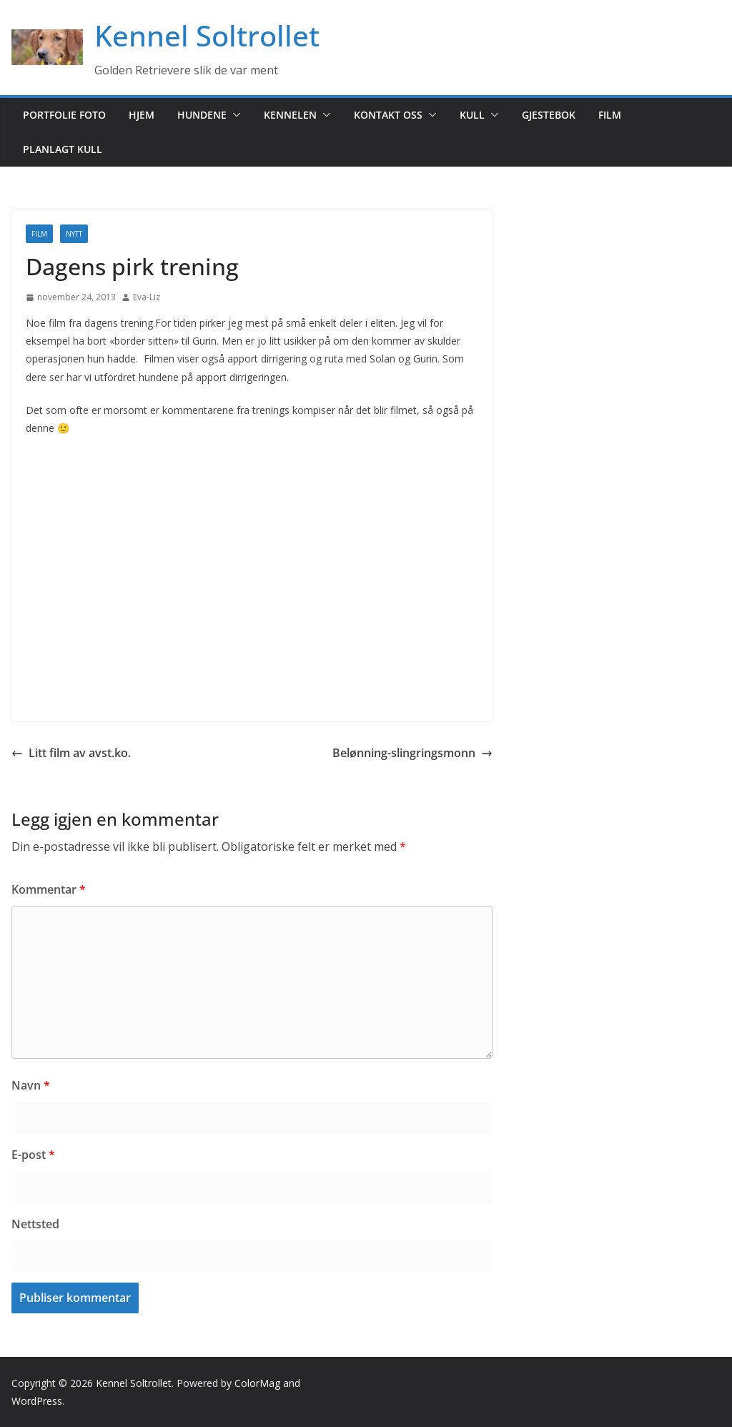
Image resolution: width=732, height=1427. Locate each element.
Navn (30, 1085)
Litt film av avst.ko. (71, 753)
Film (609, 115)
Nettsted (35, 1224)
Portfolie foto (64, 115)
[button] (234, 115)
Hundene (202, 115)
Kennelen (290, 115)
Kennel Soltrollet (207, 35)
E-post (33, 1154)
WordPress (36, 1401)
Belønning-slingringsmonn (412, 753)
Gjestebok (548, 115)
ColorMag (257, 1383)
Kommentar (48, 889)
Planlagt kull (62, 149)
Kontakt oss (388, 115)
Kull (472, 115)
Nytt (74, 234)
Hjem (141, 115)
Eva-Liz (146, 297)
